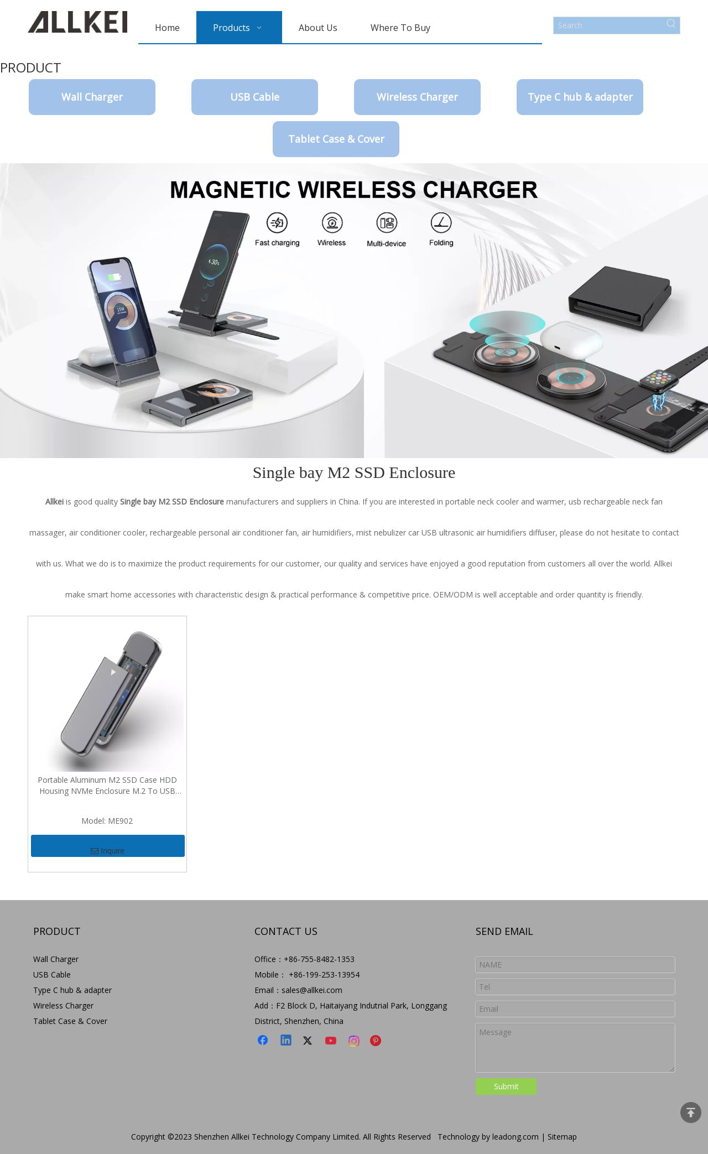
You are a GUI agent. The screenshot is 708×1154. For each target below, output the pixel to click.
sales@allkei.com (312, 990)
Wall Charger (92, 96)
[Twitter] (309, 1041)
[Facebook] (264, 1041)
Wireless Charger (417, 96)
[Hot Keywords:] (671, 25)
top (690, 1112)
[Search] (608, 25)
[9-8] (354, 310)
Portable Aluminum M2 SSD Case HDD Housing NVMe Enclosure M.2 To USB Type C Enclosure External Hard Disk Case (107, 785)
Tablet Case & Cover (336, 138)
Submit (506, 1086)
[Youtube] (332, 1041)
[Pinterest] (377, 1041)
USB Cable (254, 96)
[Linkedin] (286, 1041)
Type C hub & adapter (580, 96)
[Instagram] (354, 1041)
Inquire (107, 846)
